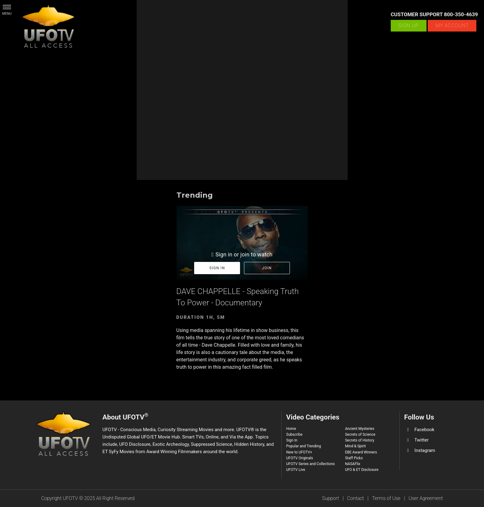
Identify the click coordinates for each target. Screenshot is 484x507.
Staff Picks (354, 458)
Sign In (291, 440)
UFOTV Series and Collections (310, 464)
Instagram (425, 450)
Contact (355, 498)
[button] (7, 7)
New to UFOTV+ (299, 452)
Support (330, 498)
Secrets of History (359, 440)
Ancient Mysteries (359, 429)
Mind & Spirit (355, 446)
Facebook (424, 429)
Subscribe (294, 434)
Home (291, 429)
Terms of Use (386, 498)
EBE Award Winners (361, 452)
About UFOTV (125, 416)
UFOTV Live (295, 470)
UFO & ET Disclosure (361, 470)
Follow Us (419, 417)
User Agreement (425, 498)
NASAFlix (352, 464)
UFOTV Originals (299, 458)
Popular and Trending (303, 446)
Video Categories (312, 417)
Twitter (421, 440)
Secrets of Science (360, 434)
